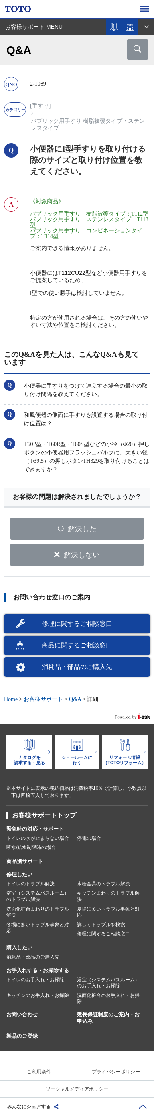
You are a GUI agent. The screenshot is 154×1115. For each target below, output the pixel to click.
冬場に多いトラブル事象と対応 (37, 928)
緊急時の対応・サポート (35, 829)
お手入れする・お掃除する (37, 970)
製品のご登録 (22, 1036)
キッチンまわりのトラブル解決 (108, 896)
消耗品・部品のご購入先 (77, 666)
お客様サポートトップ (44, 815)
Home (11, 699)
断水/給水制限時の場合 (31, 847)
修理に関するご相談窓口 (77, 623)
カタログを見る (114, 27)
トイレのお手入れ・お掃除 (35, 980)
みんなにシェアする (29, 1106)
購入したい (19, 948)
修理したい (19, 874)
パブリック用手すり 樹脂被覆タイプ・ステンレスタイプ (88, 124)
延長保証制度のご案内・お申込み (108, 1017)
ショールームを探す (130, 27)
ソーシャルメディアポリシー (77, 1089)
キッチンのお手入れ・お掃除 (37, 995)
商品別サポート (24, 861)
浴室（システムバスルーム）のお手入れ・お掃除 (108, 983)
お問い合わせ (22, 1014)
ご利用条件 (39, 1072)
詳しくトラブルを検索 (101, 924)
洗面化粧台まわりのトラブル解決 (37, 912)
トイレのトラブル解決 (30, 884)
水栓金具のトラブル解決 (103, 884)
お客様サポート (43, 699)
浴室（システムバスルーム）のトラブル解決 (37, 896)
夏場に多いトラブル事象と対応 (108, 912)
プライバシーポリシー (116, 1072)
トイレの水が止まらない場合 (37, 838)
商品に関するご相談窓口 (77, 645)
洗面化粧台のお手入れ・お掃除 (108, 999)
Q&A (75, 699)
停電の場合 (89, 838)
